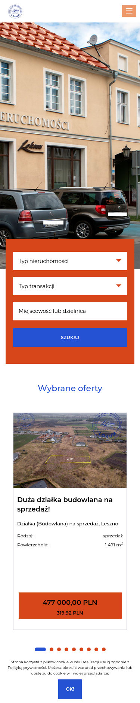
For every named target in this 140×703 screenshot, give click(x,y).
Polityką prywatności (26, 667)
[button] (40, 649)
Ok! (70, 689)
